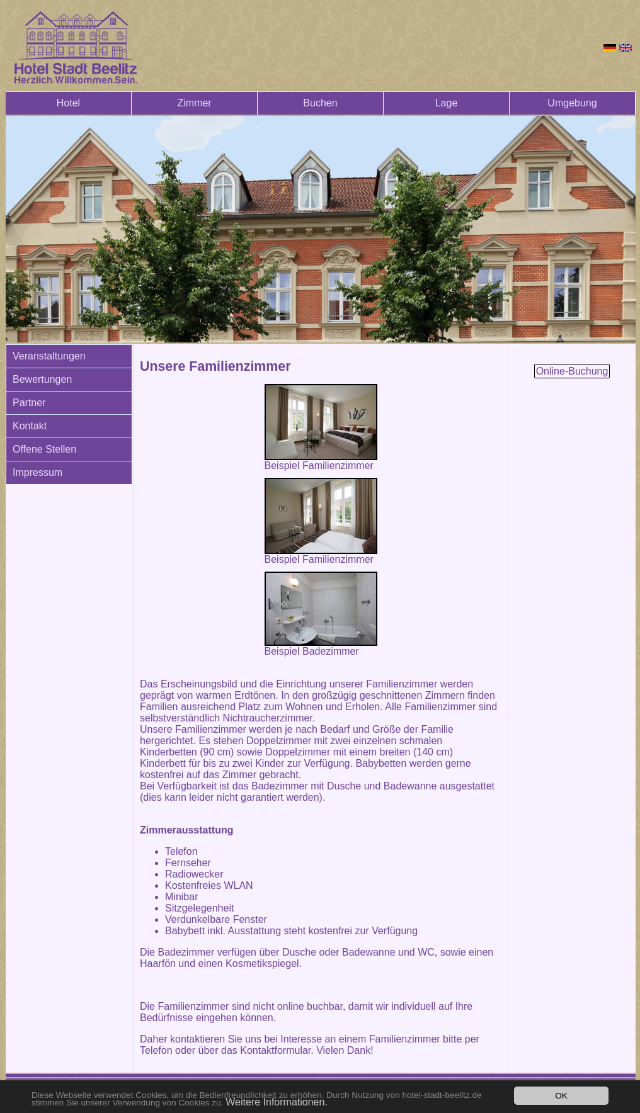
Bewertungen (42, 379)
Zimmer (194, 103)
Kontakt (30, 426)
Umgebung (572, 103)
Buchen (320, 103)
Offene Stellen (44, 449)
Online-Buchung (572, 371)
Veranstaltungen (49, 356)
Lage (446, 103)
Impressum (37, 472)
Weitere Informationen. (277, 1102)
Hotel (68, 103)
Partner (29, 402)
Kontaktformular (275, 1050)
